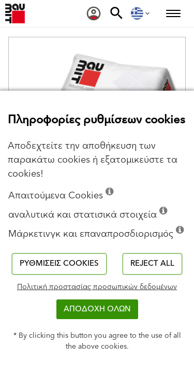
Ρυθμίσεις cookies (59, 263)
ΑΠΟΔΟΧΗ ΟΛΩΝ (97, 309)
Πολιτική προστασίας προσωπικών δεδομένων (97, 287)
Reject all (152, 263)
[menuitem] (93, 13)
